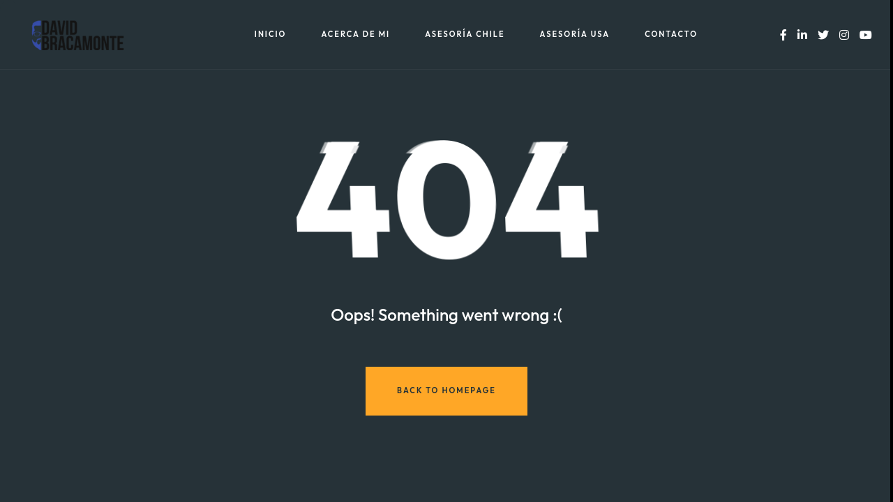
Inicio (271, 34)
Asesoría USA (575, 34)
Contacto (671, 34)
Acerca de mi (355, 34)
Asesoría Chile (464, 34)
